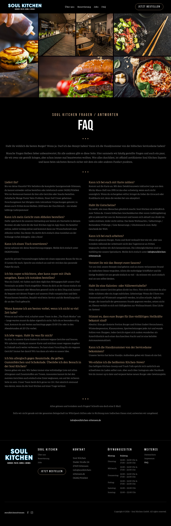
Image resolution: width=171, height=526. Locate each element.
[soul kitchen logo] (25, 4)
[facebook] (28, 512)
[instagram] (32, 512)
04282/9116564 (80, 477)
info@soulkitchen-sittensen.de (85, 420)
